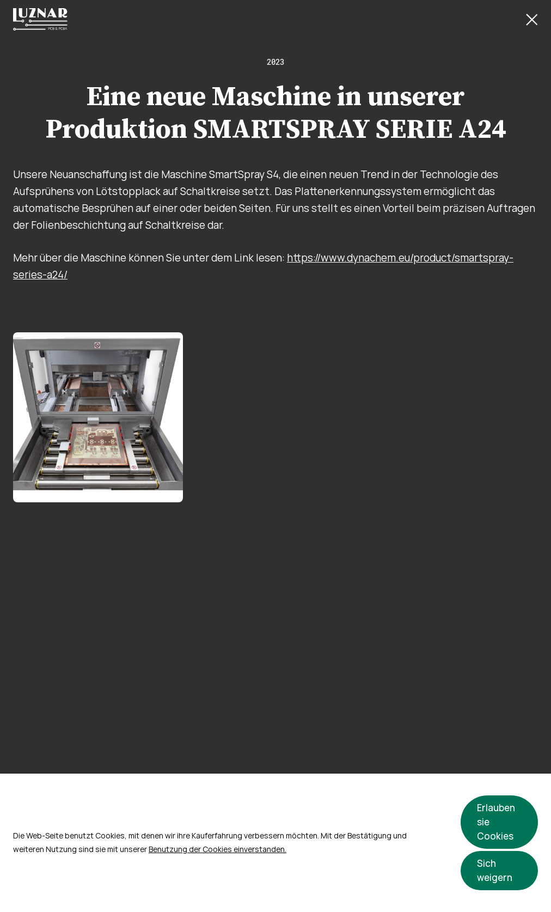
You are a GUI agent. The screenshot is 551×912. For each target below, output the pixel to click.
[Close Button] (532, 20)
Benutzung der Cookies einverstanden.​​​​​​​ (217, 849)
